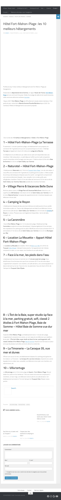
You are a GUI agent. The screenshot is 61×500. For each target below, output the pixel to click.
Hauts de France (20, 16)
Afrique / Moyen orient (9, 8)
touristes (26, 97)
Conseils (5, 12)
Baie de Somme (30, 341)
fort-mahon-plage (13, 404)
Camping (49, 211)
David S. (7, 33)
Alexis (48, 421)
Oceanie (49, 8)
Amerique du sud (34, 8)
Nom (6, 460)
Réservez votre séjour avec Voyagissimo (21, 12)
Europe (55, 8)
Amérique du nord (22, 8)
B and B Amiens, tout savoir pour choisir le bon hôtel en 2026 (44, 417)
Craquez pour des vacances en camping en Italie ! (27, 433)
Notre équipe (21, 490)
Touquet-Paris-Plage (34, 170)
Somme (28, 16)
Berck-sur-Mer (35, 246)
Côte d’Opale (12, 248)
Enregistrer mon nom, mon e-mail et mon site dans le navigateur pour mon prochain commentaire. (26, 472)
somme (27, 404)
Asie (42, 8)
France (11, 16)
